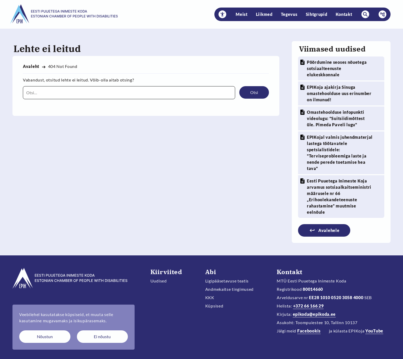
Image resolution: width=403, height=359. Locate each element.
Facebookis (309, 330)
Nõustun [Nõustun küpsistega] (45, 336)
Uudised (158, 280)
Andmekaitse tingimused (229, 289)
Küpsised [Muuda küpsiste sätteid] (214, 305)
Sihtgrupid (316, 14)
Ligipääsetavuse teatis (227, 280)
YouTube (374, 330)
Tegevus (289, 14)
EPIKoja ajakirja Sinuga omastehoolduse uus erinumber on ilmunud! (339, 93)
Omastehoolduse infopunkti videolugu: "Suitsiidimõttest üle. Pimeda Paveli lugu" (336, 118)
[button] (222, 14)
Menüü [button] (380, 14)
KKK (209, 297)
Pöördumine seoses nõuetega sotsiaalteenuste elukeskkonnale (337, 68)
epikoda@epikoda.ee (314, 314)
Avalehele (328, 230)
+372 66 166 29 (308, 305)
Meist (242, 14)
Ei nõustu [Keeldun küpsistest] (102, 336)
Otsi (254, 92)
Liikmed (264, 14)
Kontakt (344, 14)
